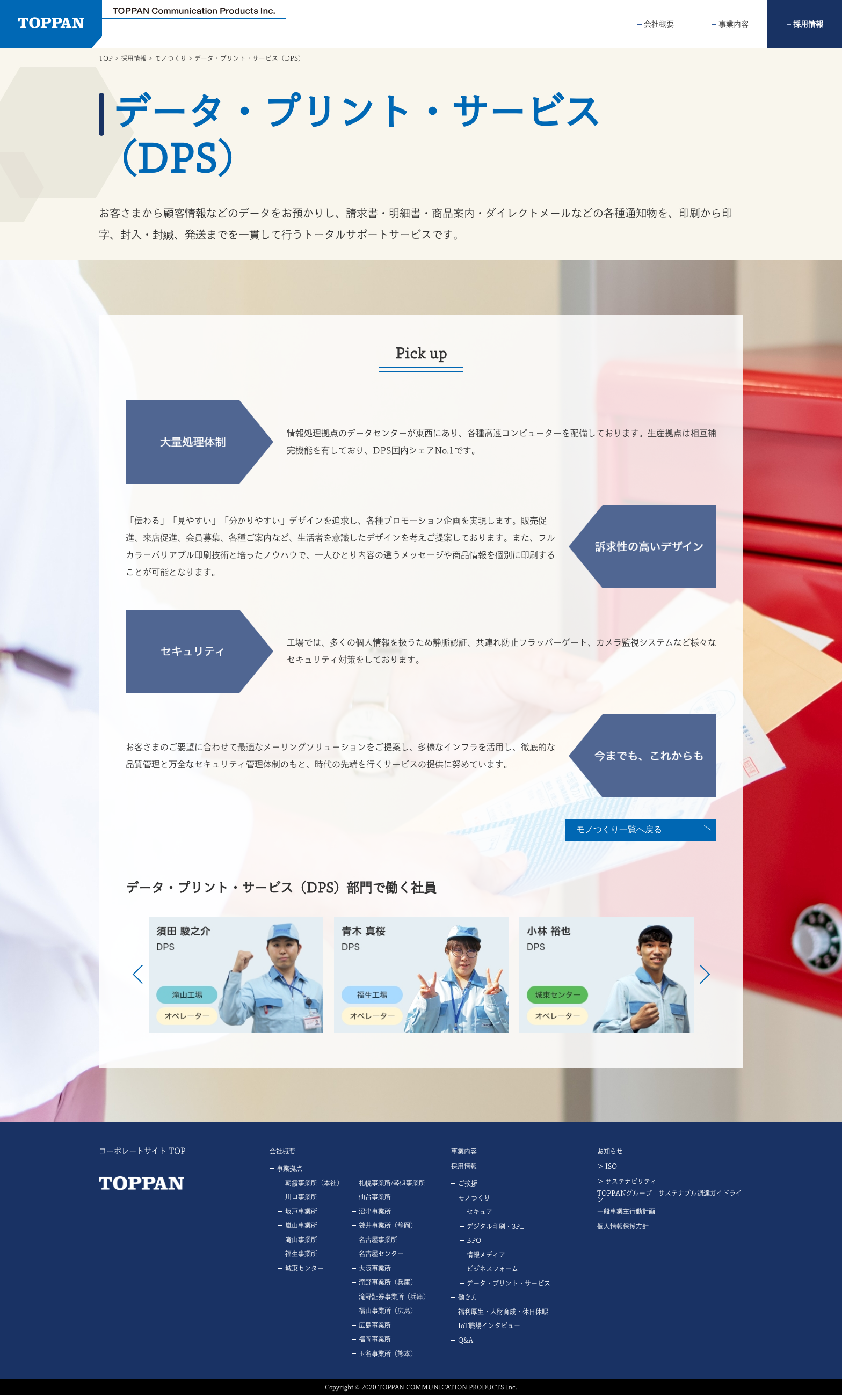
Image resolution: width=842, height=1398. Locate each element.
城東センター (304, 1271)
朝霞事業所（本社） (314, 1185)
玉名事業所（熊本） (388, 1356)
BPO (474, 1243)
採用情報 (808, 24)
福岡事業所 (375, 1342)
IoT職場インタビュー (489, 1329)
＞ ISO (607, 1169)
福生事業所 (301, 1257)
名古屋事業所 (378, 1242)
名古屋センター (381, 1257)
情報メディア (486, 1257)
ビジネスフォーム (492, 1272)
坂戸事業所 (301, 1214)
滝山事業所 (301, 1242)
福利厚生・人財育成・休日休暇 (503, 1314)
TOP (106, 58)
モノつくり (171, 58)
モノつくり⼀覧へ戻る (614, 828)
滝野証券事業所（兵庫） (394, 1299)
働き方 (467, 1300)
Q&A (465, 1343)
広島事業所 (375, 1327)
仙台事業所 (375, 1200)
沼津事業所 (375, 1214)
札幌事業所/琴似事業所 (392, 1185)
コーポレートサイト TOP (142, 1153)
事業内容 (733, 24)
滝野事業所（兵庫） (388, 1285)
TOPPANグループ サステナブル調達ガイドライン (669, 1198)
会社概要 (659, 24)
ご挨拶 (467, 1186)
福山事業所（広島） (388, 1314)
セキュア (479, 1215)
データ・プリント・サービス (508, 1286)
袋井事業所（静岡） (388, 1228)
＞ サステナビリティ (627, 1184)
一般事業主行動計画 (626, 1214)
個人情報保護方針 (623, 1229)
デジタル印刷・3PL (495, 1229)
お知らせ (610, 1154)
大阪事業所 (375, 1271)
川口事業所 (301, 1200)
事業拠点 (289, 1171)
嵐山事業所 (301, 1228)
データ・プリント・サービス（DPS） (249, 58)
